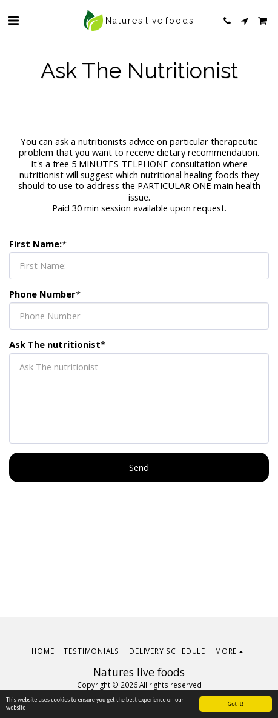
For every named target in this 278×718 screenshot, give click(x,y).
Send (139, 467)
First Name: (35, 243)
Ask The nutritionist (55, 344)
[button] (13, 20)
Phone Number (42, 293)
